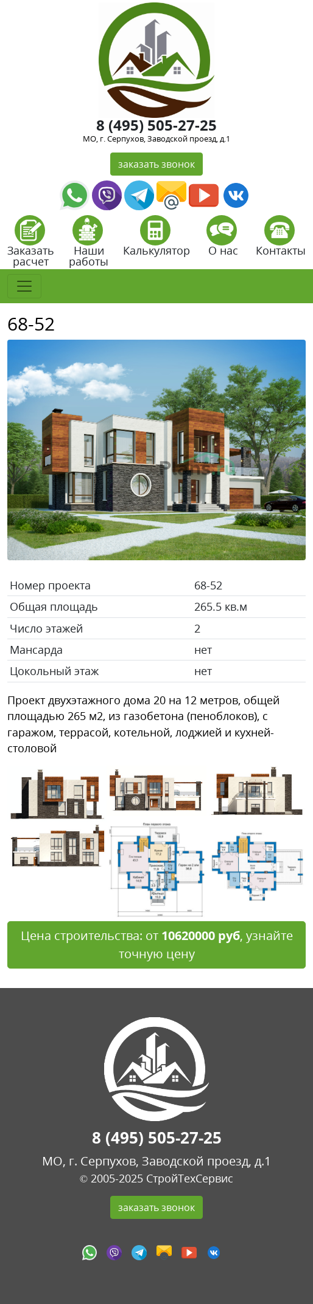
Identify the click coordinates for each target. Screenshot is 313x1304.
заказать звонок (156, 164)
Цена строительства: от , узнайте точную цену (157, 944)
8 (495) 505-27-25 (156, 125)
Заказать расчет (30, 245)
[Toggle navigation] (24, 286)
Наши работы (88, 245)
